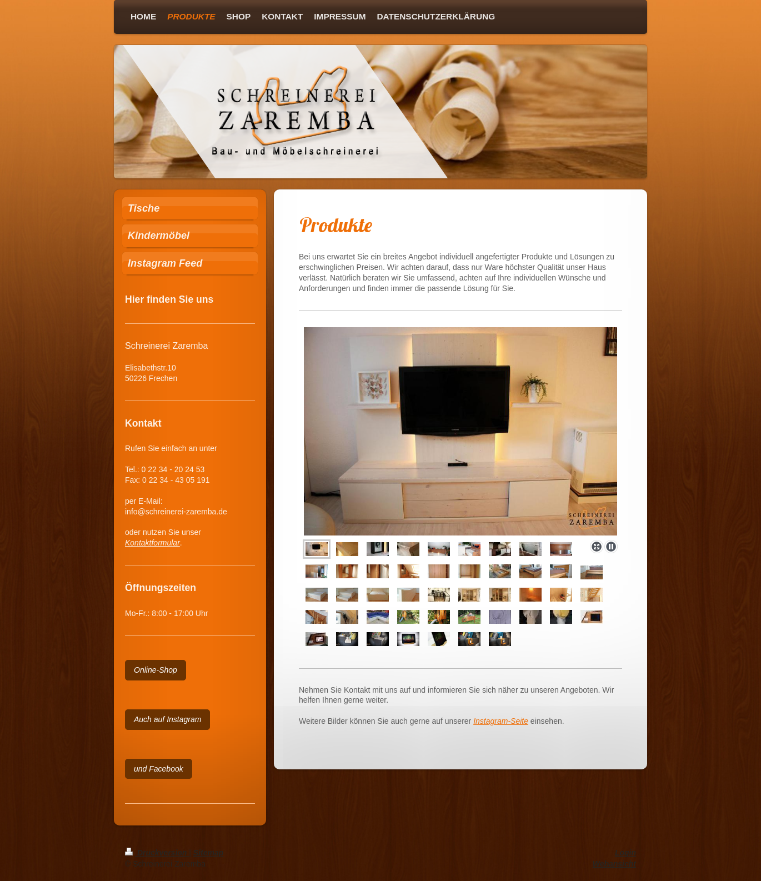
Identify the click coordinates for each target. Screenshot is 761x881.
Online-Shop (155, 669)
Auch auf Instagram (167, 719)
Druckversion (157, 852)
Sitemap (208, 852)
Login (625, 852)
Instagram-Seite (500, 721)
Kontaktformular (152, 542)
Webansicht (614, 863)
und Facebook (158, 768)
